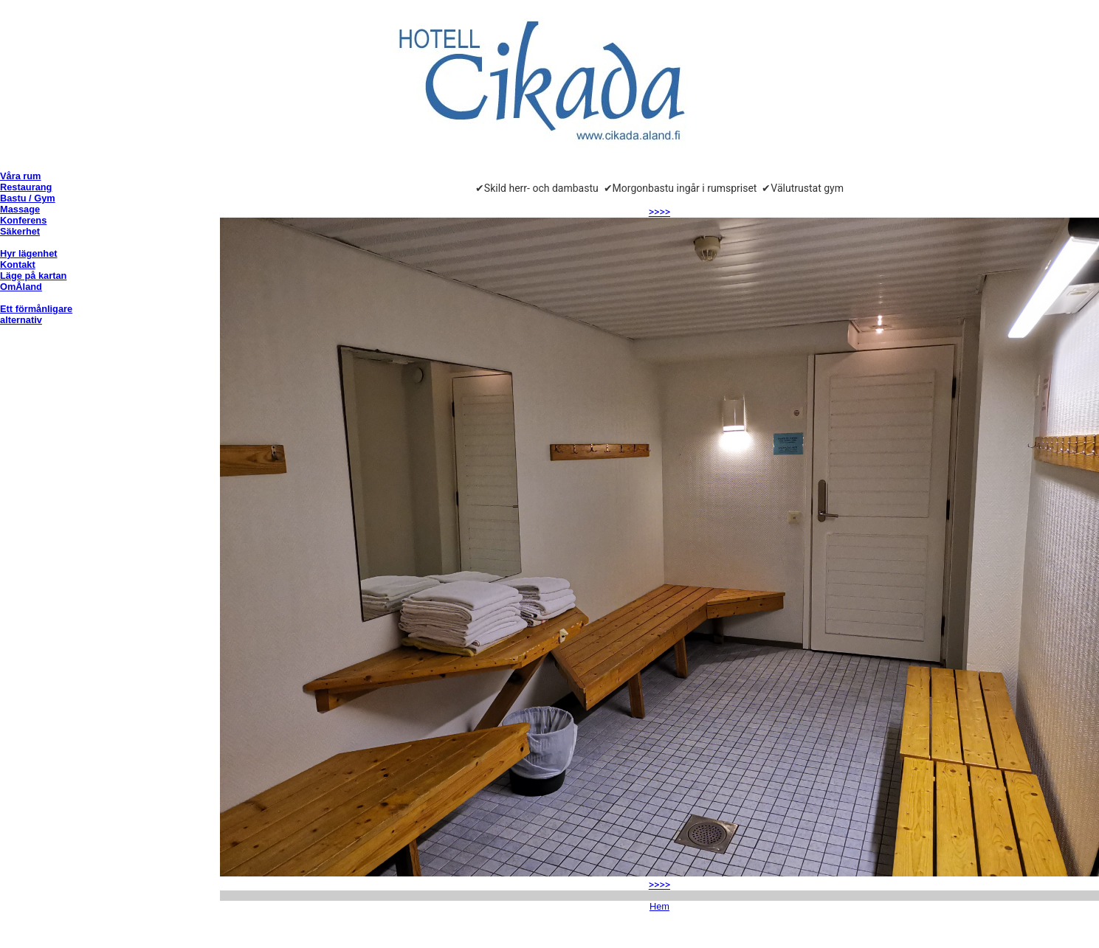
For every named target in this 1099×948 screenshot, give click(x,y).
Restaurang (26, 187)
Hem (659, 906)
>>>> (659, 212)
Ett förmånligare (36, 308)
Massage (20, 209)
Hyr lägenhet (29, 253)
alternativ (21, 319)
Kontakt (17, 264)
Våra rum (20, 175)
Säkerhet (20, 231)
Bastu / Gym (27, 198)
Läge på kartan (33, 275)
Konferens (23, 220)
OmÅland (21, 286)
